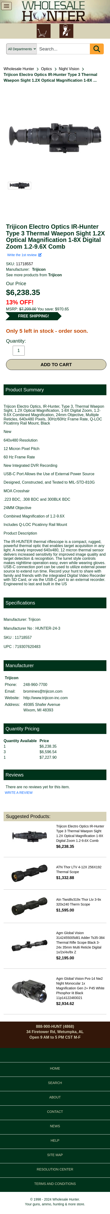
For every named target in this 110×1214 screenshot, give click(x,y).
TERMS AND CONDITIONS (55, 1184)
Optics (46, 69)
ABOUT (55, 1097)
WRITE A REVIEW (19, 793)
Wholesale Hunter (19, 69)
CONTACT (55, 1112)
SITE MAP (55, 1155)
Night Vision (69, 69)
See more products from (34, 275)
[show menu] (6, 6)
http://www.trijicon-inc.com (45, 698)
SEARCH (55, 1083)
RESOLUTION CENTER (55, 1169)
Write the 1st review (24, 255)
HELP (55, 1140)
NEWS (55, 1126)
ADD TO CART (56, 364)
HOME (55, 1068)
